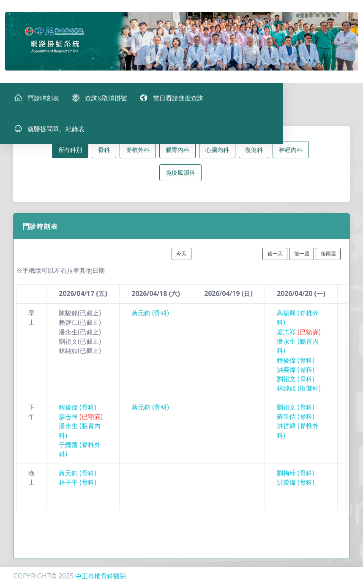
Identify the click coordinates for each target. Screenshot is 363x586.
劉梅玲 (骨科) (295, 475)
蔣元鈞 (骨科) (150, 315)
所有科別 (70, 152)
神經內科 (291, 152)
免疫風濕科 (180, 175)
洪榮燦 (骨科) (295, 372)
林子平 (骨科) (77, 484)
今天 (181, 256)
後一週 (301, 256)
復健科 (254, 152)
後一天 (275, 256)
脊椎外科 (138, 152)
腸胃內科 (177, 152)
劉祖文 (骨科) (295, 381)
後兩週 (328, 256)
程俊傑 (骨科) (295, 362)
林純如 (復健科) (299, 391)
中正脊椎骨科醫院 (100, 576)
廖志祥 (299, 334)
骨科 (104, 152)
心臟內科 (217, 152)
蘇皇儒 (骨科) (295, 419)
